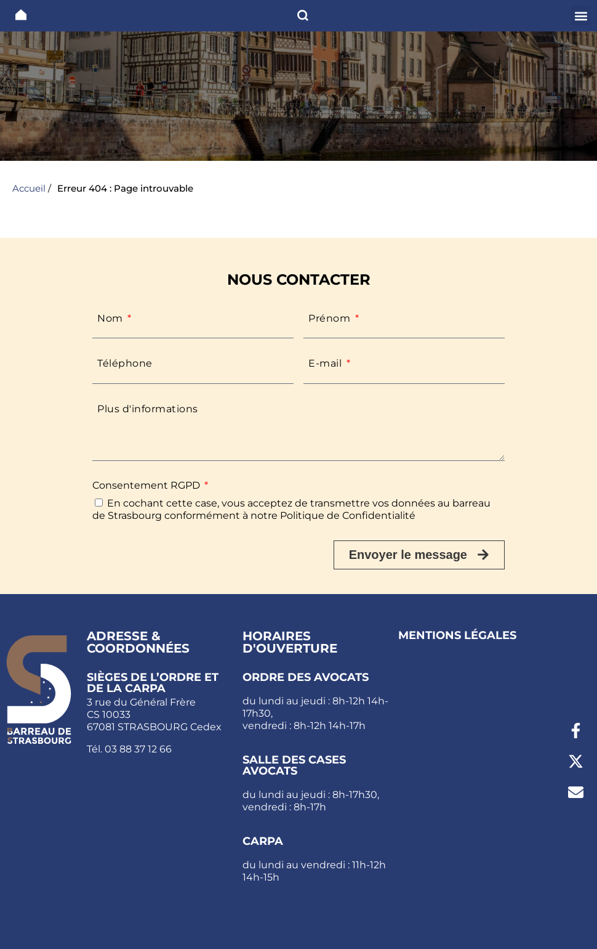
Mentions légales (457, 635)
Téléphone (125, 363)
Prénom (330, 318)
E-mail (326, 363)
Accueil (29, 188)
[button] (581, 16)
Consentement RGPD (147, 485)
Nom (111, 318)
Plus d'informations (147, 409)
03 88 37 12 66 (138, 749)
